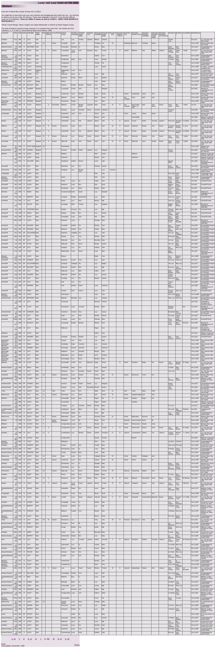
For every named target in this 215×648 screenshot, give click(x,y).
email (3, 19)
